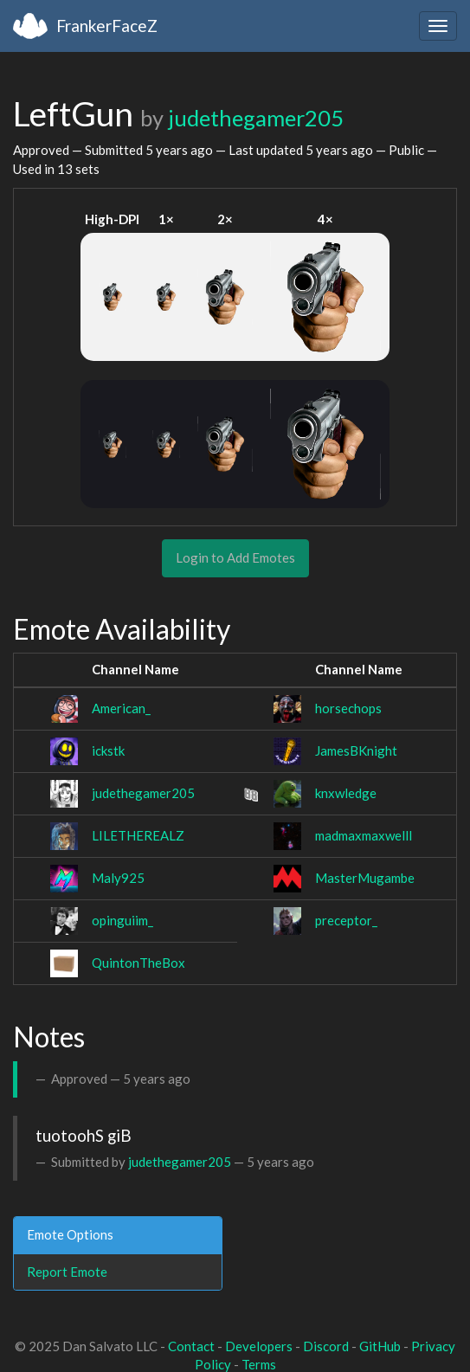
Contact (191, 1346)
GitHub (380, 1346)
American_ (121, 708)
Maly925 (118, 878)
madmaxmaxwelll (363, 835)
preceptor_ (346, 920)
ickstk (108, 750)
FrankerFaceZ (107, 25)
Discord (326, 1346)
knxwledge (346, 793)
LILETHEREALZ (138, 835)
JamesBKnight (356, 750)
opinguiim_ (122, 920)
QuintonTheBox (138, 962)
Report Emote (67, 1271)
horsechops (348, 708)
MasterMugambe (365, 878)
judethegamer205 (256, 118)
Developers (259, 1346)
